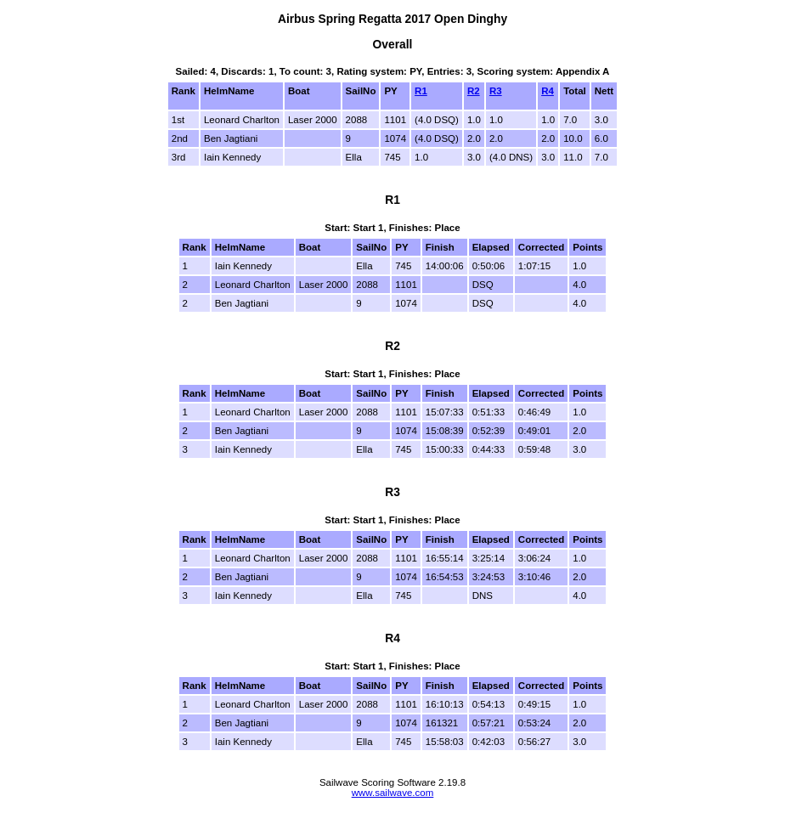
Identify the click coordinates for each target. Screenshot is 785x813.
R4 (547, 91)
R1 (421, 91)
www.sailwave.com (393, 793)
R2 (473, 91)
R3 (495, 91)
